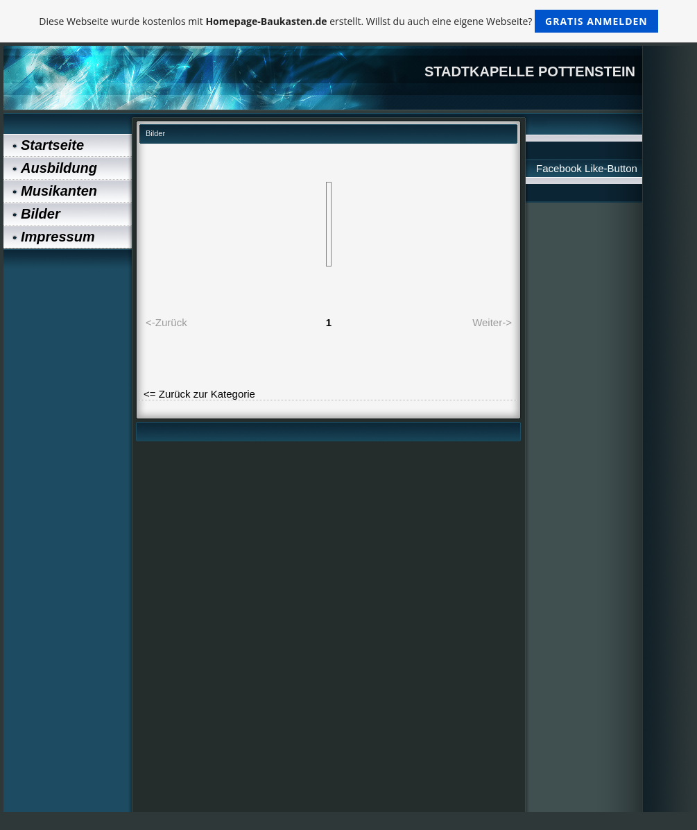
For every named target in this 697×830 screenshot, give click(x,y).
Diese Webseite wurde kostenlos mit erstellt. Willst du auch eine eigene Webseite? (348, 21)
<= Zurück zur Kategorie (199, 394)
